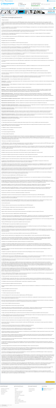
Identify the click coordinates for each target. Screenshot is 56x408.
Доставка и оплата (14, 8)
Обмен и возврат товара (19, 400)
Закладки (30, 391)
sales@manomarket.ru (50, 388)
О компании (22, 8)
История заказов (32, 389)
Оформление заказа (52, 0)
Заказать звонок (22, 5)
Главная (2, 15)
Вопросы (27, 8)
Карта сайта (17, 402)
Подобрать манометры (5, 8)
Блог (31, 8)
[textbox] (48, 4)
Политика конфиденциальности (20, 401)
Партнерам (17, 396)
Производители (3, 389)
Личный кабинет (32, 388)
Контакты (42, 8)
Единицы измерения (18, 392)
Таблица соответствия (19, 391)
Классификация (17, 393)
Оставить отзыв (17, 399)
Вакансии (16, 397)
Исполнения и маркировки (19, 395)
